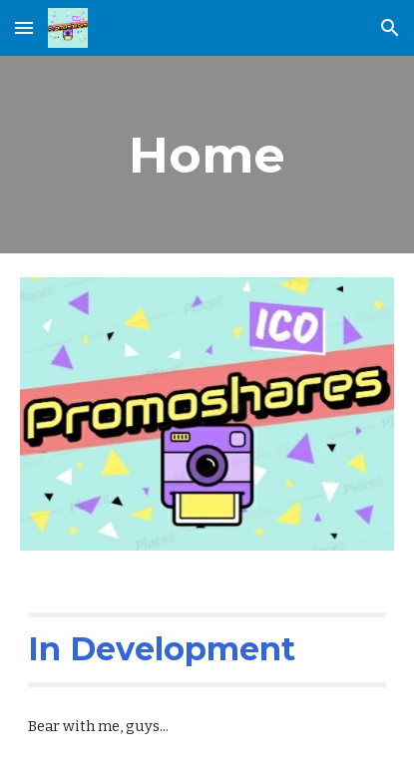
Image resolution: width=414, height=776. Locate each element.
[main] (207, 154)
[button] (24, 27)
